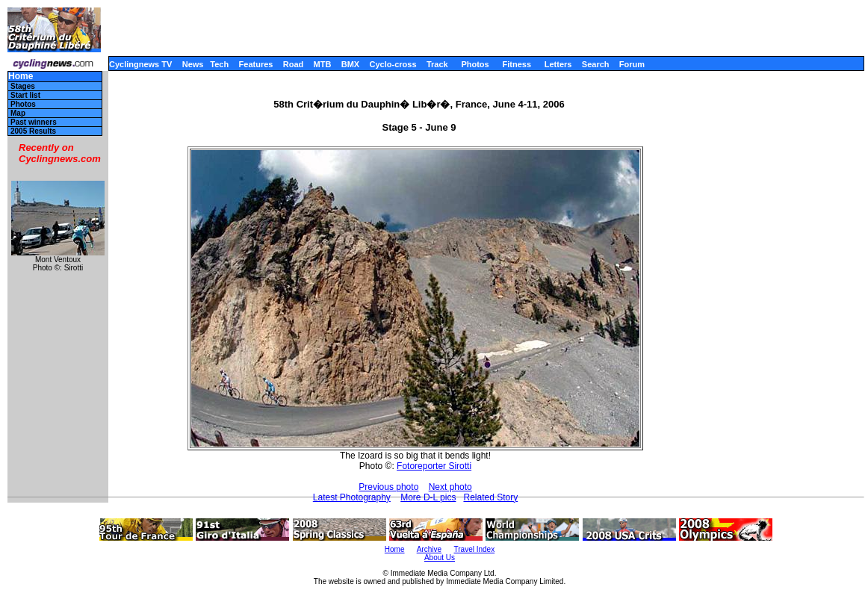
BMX (350, 64)
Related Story (490, 497)
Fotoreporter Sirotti (434, 466)
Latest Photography (352, 497)
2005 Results (33, 131)
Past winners (33, 122)
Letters (558, 64)
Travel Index (474, 549)
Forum (632, 64)
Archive (429, 549)
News (193, 64)
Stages (22, 86)
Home (20, 76)
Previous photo (388, 487)
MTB (323, 64)
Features (256, 64)
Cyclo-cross (393, 64)
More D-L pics (428, 497)
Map (17, 113)
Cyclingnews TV (140, 64)
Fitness (516, 64)
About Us (439, 557)
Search (596, 64)
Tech (219, 64)
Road (293, 64)
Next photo (450, 487)
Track (437, 64)
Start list (25, 95)
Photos (475, 64)
